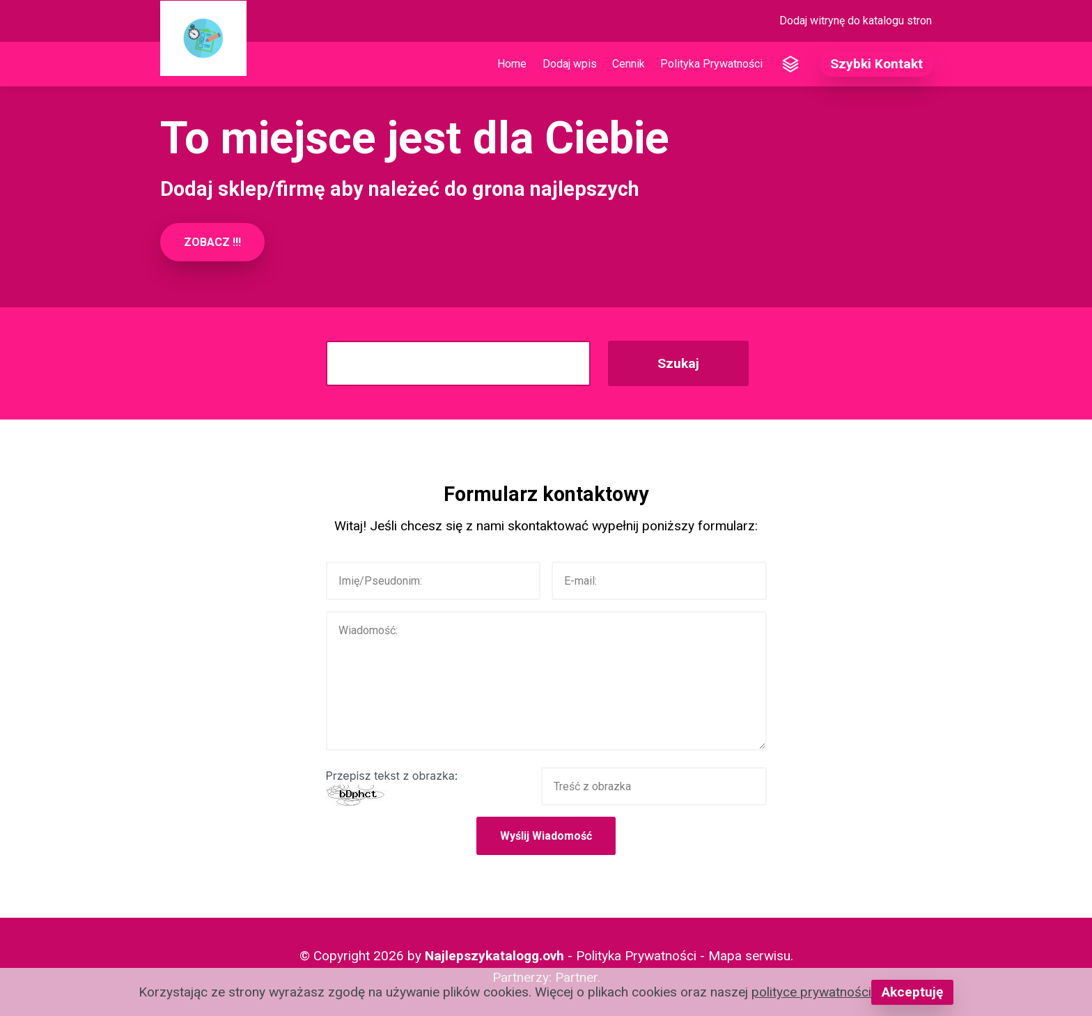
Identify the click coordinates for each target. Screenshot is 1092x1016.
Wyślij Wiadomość (546, 835)
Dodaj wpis (570, 63)
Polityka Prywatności (711, 63)
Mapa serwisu (749, 956)
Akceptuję (912, 992)
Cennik (628, 63)
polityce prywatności (811, 992)
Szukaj (678, 363)
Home (511, 63)
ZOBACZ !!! (212, 242)
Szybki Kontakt (876, 64)
